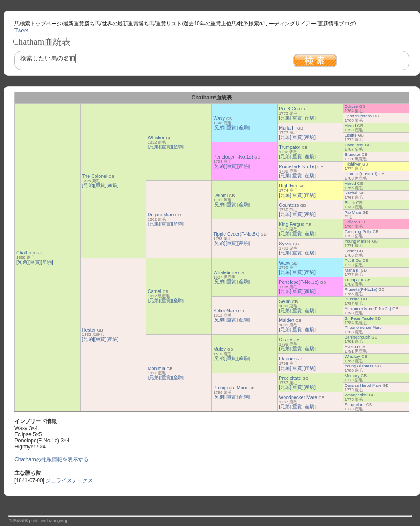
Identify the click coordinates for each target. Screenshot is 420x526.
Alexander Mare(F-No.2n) (368, 309)
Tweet (21, 31)
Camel (154, 291)
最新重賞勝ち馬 (81, 24)
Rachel (351, 193)
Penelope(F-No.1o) (233, 156)
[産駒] (47, 262)
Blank (350, 203)
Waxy (218, 118)
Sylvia (285, 243)
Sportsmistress (358, 116)
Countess (289, 205)
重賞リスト (169, 24)
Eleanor (287, 358)
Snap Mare (355, 404)
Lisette (350, 135)
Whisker (156, 137)
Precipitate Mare (230, 387)
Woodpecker (356, 395)
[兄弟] (22, 262)
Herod (350, 126)
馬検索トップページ (38, 24)
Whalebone (225, 272)
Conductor (354, 145)
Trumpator (289, 147)
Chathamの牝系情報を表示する (51, 459)
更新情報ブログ (336, 24)
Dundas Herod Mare (363, 385)
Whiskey (352, 356)
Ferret (350, 251)
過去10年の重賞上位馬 (209, 24)
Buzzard (352, 299)
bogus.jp (60, 521)
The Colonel (94, 176)
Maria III (287, 128)
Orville (285, 339)
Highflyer (353, 164)
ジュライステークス (69, 480)
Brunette (352, 154)
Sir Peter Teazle (359, 318)
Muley (219, 349)
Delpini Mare (161, 214)
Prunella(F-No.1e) (297, 166)
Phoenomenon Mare (363, 327)
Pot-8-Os (288, 108)
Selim (285, 301)
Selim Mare (225, 310)
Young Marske (357, 241)
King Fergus (291, 224)
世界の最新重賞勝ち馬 (128, 24)
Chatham (25, 252)
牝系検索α (250, 24)
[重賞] (34, 262)
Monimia (156, 368)
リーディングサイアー (289, 24)
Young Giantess (359, 366)
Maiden (286, 320)
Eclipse (351, 106)
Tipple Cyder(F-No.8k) (236, 234)
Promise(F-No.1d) (361, 174)
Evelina (351, 347)
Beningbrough (357, 337)
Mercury (352, 376)
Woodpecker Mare (298, 397)
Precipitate (290, 378)
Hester (89, 329)
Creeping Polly (358, 231)
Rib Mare (353, 212)
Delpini (220, 195)
